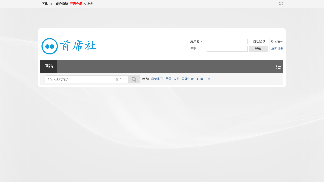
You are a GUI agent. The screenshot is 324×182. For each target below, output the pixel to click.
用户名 (194, 41)
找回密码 (277, 41)
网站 (49, 66)
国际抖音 (187, 79)
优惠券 (88, 4)
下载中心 (48, 4)
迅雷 (168, 79)
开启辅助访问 (276, 3)
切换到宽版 (281, 3)
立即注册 (277, 48)
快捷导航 (278, 66)
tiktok (199, 79)
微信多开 (157, 79)
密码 (193, 48)
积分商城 (62, 4)
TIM (207, 79)
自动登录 (257, 41)
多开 (176, 79)
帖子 (119, 79)
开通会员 (76, 4)
